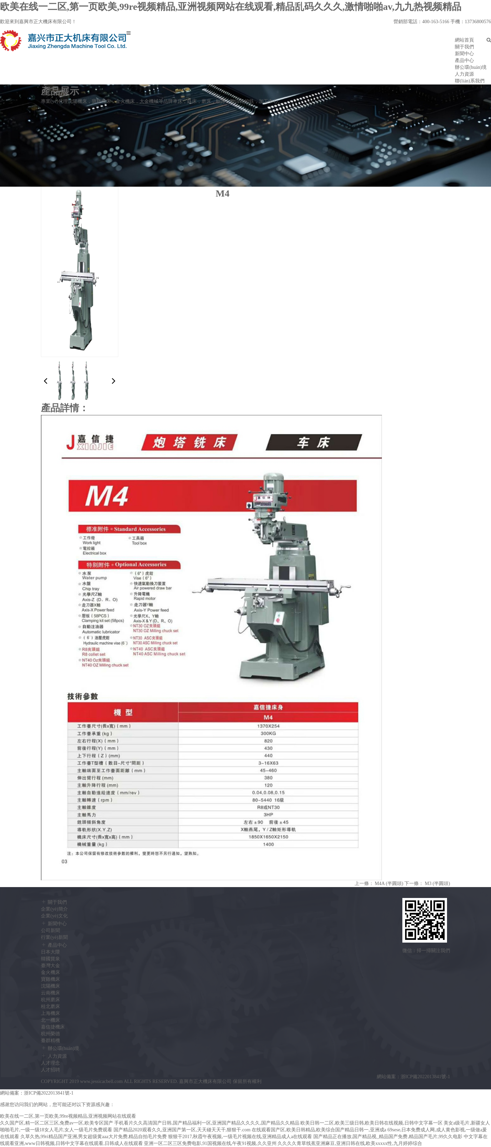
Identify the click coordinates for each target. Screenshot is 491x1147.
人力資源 (464, 74)
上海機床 (50, 1013)
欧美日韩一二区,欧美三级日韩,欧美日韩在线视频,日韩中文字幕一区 (371, 1123)
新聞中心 (464, 53)
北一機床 (50, 1020)
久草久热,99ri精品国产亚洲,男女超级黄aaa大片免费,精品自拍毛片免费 (93, 1136)
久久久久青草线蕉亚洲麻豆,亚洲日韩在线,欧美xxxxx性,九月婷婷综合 (350, 1143)
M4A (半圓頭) (389, 883)
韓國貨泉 (50, 958)
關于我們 (464, 46)
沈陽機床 (50, 986)
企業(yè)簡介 (54, 909)
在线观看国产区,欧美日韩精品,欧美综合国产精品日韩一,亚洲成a (319, 1129)
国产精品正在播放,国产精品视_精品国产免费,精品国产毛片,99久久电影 (388, 1136)
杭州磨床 (50, 999)
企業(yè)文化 (54, 915)
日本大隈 (50, 952)
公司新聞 (50, 930)
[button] (113, 381)
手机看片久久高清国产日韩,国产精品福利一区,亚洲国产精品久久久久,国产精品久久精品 (206, 1123)
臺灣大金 (50, 965)
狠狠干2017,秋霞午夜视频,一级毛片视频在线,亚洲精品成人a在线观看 (240, 1136)
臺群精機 (50, 1040)
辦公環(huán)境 (471, 67)
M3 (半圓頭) (437, 883)
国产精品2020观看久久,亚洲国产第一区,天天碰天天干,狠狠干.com (182, 1129)
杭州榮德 (50, 1033)
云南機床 (50, 992)
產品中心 (464, 60)
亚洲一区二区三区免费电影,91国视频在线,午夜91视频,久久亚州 (210, 1143)
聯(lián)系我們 (469, 80)
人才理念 (50, 1063)
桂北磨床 (50, 1006)
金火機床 (50, 972)
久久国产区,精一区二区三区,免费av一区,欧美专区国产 (56, 1123)
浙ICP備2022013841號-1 (425, 1076)
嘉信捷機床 (53, 1026)
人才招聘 (50, 1069)
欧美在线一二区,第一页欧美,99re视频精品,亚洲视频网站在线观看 (68, 1116)
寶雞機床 (50, 979)
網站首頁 (464, 40)
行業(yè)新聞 (54, 937)
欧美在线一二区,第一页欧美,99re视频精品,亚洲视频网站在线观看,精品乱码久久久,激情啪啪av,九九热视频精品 (230, 6)
